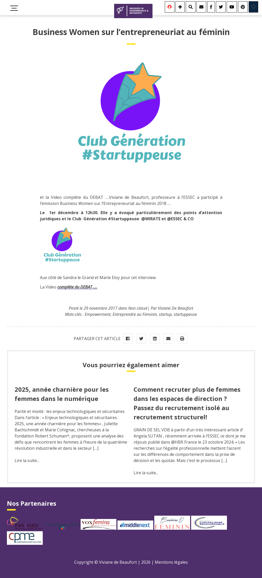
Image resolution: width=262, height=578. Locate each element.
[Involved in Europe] (253, 7)
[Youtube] (232, 7)
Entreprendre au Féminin (135, 314)
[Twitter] (221, 7)
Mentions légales (171, 562)
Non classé (137, 308)
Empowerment (98, 314)
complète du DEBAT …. (77, 287)
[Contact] (201, 7)
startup (165, 314)
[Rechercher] (190, 7)
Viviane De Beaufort (175, 308)
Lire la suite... (27, 460)
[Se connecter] (169, 7)
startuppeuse (185, 314)
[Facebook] (211, 7)
